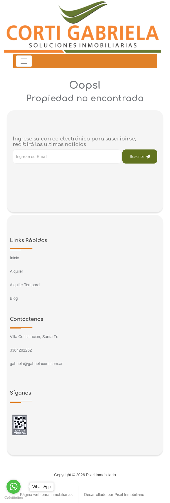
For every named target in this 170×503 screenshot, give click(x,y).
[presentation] (55, 175)
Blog (14, 298)
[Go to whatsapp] (13, 487)
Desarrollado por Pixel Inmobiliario (114, 494)
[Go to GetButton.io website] (14, 497)
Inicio (14, 258)
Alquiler (16, 271)
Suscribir (140, 156)
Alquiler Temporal (25, 285)
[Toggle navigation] (24, 61)
